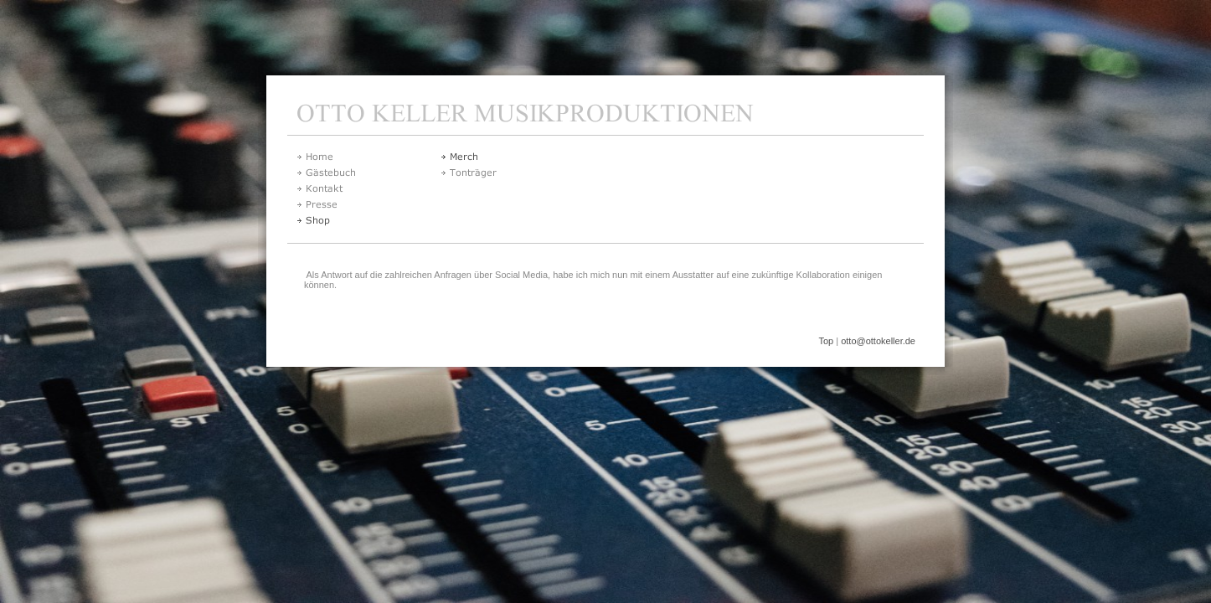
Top (825, 341)
